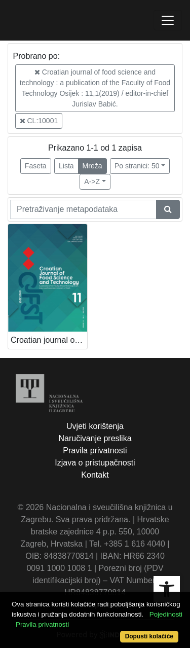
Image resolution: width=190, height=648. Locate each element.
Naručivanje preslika (94, 438)
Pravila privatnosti (95, 450)
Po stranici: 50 (137, 166)
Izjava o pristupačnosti (95, 462)
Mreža (92, 166)
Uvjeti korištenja (95, 426)
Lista (66, 166)
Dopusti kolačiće (149, 636)
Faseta (36, 166)
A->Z (92, 181)
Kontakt (94, 475)
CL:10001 (39, 121)
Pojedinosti (165, 614)
